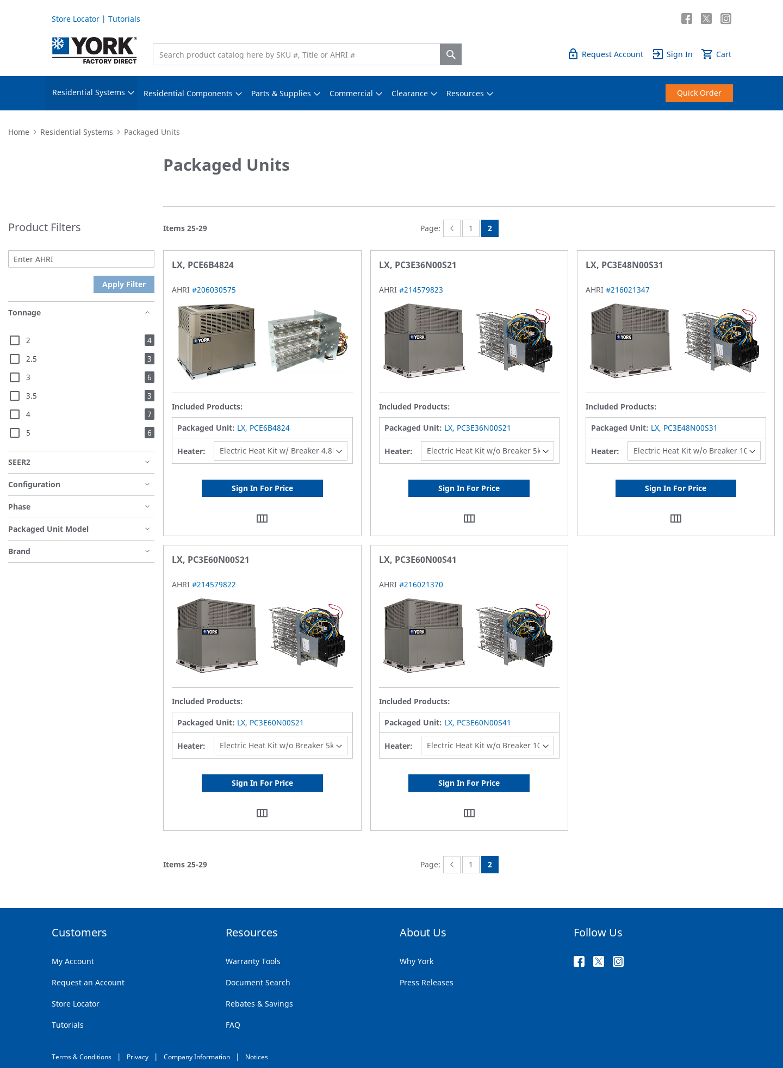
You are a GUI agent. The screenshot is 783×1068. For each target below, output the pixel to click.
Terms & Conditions (81, 1056)
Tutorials (124, 19)
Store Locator (76, 19)
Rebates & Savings (259, 1003)
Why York (416, 961)
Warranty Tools (253, 961)
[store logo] (95, 50)
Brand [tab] (19, 551)
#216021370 (421, 584)
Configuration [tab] (34, 484)
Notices (256, 1056)
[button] (262, 517)
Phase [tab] (19, 506)
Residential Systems (76, 132)
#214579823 (421, 289)
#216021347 (628, 289)
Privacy (137, 1056)
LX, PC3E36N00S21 (477, 428)
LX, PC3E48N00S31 (684, 428)
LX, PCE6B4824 (263, 428)
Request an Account (88, 982)
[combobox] (299, 54)
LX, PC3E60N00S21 (270, 722)
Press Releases (426, 982)
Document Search (258, 982)
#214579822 (214, 584)
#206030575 (214, 289)
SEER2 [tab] (19, 462)
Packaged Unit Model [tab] (48, 529)
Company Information (197, 1056)
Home (18, 132)
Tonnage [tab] (24, 312)
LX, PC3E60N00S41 (477, 722)
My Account (73, 961)
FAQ (233, 1025)
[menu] (391, 93)
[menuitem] (89, 93)
